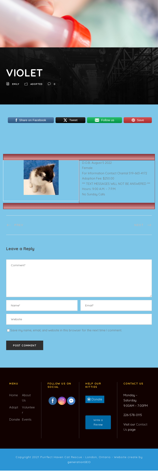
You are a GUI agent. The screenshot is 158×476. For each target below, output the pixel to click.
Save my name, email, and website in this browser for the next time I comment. (66, 330)
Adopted (36, 84)
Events (26, 419)
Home (13, 395)
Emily (15, 84)
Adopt (13, 407)
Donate (14, 419)
